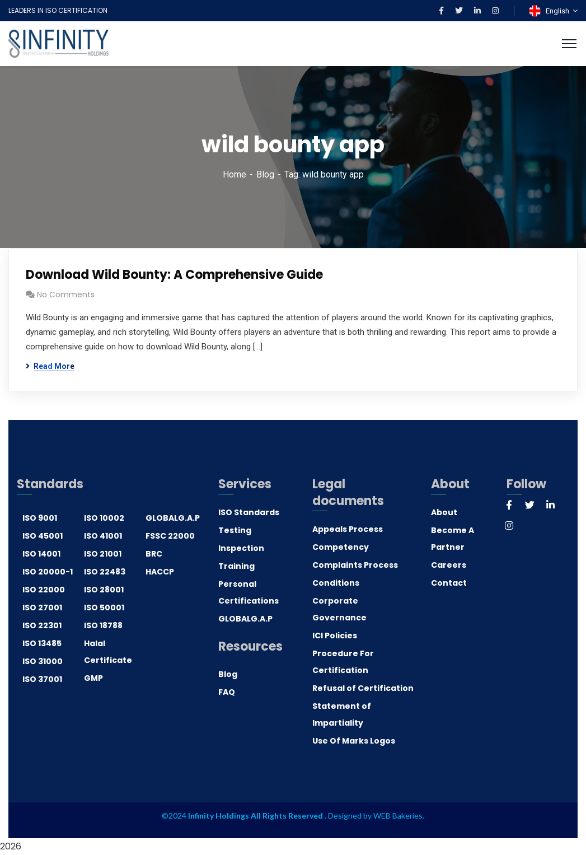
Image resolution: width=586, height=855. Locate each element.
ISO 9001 (39, 518)
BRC (154, 553)
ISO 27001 (42, 607)
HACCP (160, 571)
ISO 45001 (42, 535)
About (444, 512)
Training (236, 566)
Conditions (335, 582)
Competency (340, 547)
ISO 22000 (43, 589)
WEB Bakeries (398, 815)
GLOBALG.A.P (173, 518)
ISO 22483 (104, 571)
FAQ (226, 692)
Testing (234, 530)
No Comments (66, 294)
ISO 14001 (41, 553)
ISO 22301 (42, 625)
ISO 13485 (42, 643)
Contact (449, 582)
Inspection (241, 548)
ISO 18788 (103, 625)
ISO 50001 (104, 607)
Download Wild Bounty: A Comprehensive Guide (174, 274)
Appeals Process (347, 529)
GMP (93, 678)
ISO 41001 (103, 535)
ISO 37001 (42, 679)
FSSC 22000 (170, 535)
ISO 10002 (104, 518)
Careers (448, 565)
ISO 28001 (104, 589)
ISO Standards (248, 512)
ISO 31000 (42, 661)
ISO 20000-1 (47, 571)
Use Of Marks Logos (353, 740)
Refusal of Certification (363, 688)
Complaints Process (355, 565)
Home (234, 174)
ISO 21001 (102, 553)
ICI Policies (334, 635)
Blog (265, 174)
